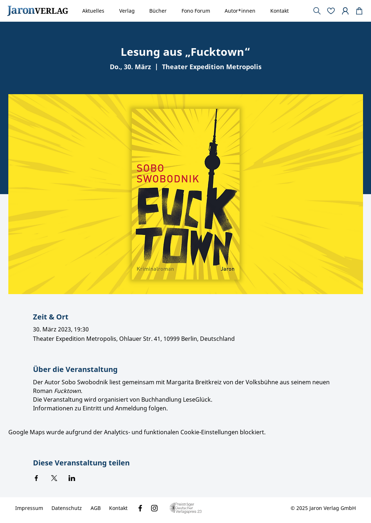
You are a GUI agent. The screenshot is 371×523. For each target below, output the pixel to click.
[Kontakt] (118, 508)
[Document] (359, 11)
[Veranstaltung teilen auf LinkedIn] (71, 478)
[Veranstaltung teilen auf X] (54, 478)
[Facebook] (140, 508)
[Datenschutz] (66, 508)
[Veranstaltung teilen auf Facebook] (36, 478)
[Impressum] (29, 508)
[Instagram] (154, 508)
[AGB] (95, 508)
